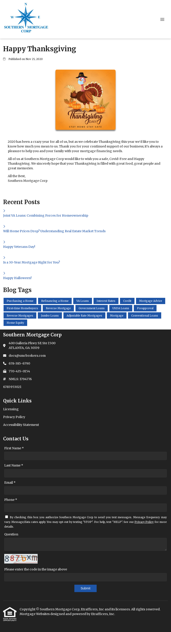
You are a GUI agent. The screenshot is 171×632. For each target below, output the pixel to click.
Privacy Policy (144, 522)
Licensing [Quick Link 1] (11, 409)
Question (11, 534)
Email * (10, 483)
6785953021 (12, 387)
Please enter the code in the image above (35, 569)
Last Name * (13, 465)
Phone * (10, 500)
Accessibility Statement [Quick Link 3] (21, 425)
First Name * (14, 448)
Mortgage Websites (35, 614)
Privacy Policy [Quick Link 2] (14, 417)
